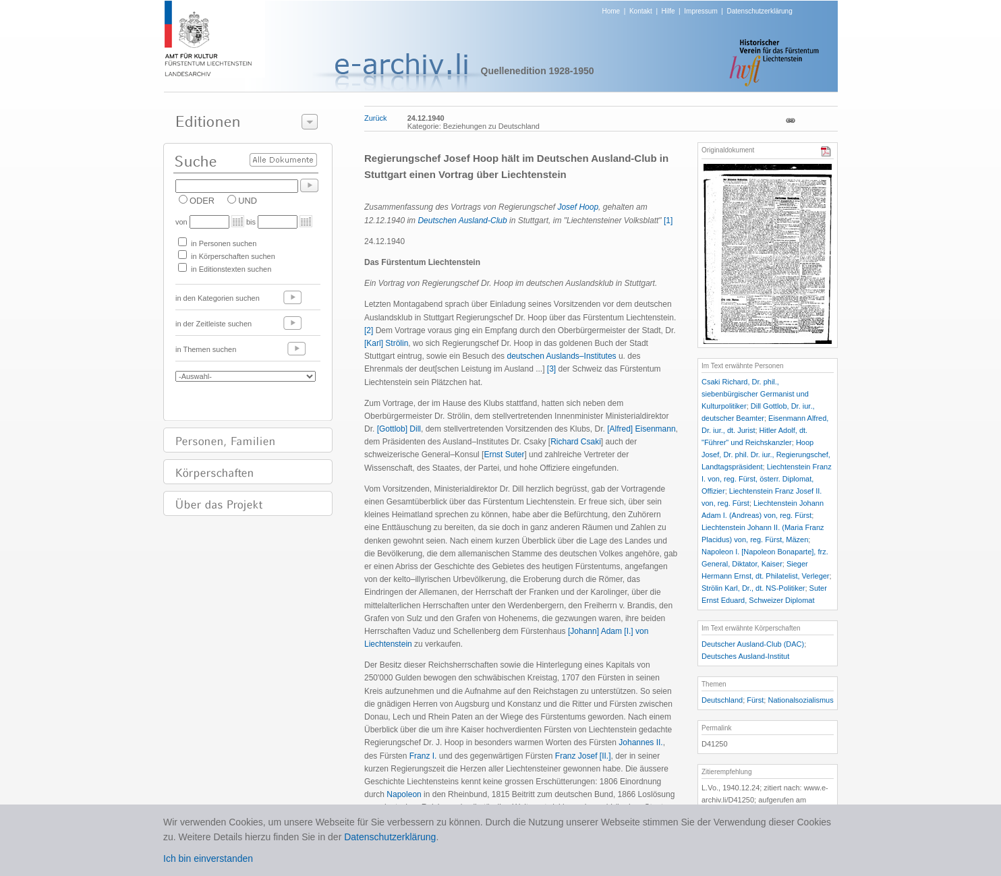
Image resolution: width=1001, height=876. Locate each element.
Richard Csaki (575, 441)
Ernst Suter (504, 454)
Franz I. (423, 756)
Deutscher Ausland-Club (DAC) (753, 644)
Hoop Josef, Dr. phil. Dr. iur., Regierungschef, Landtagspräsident (766, 454)
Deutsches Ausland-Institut (745, 656)
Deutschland (722, 700)
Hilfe (668, 11)
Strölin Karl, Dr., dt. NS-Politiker (753, 588)
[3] (551, 369)
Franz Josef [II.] (583, 756)
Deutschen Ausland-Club (462, 220)
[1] (668, 220)
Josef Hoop (577, 207)
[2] (368, 330)
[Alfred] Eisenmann (641, 429)
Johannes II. (640, 742)
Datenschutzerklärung (759, 11)
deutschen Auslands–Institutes (561, 356)
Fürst (755, 700)
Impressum (700, 11)
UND (247, 201)
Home (611, 11)
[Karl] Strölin (386, 343)
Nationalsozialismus (800, 700)
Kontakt (640, 11)
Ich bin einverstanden (208, 858)
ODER (202, 201)
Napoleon (404, 794)
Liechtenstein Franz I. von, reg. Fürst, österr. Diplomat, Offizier (767, 479)
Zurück (375, 118)
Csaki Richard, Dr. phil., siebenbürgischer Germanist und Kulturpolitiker (755, 394)
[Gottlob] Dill (399, 429)
